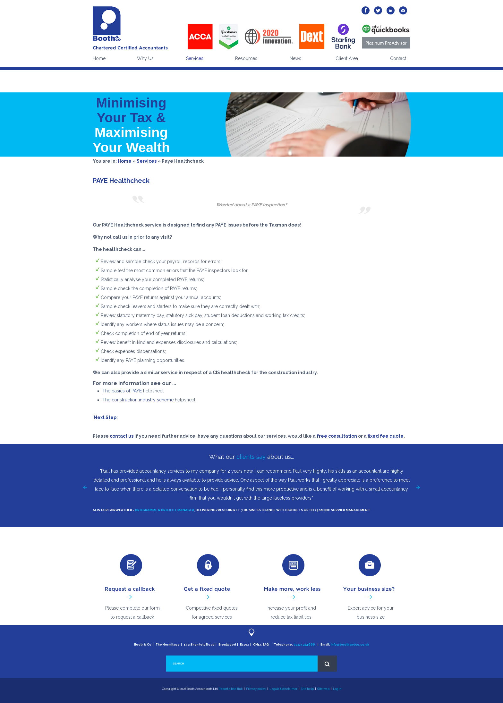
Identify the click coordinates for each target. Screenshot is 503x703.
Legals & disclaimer (283, 688)
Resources (246, 58)
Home (99, 58)
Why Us (145, 58)
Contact (398, 58)
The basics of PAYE (122, 390)
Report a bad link (230, 688)
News (295, 58)
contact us (121, 436)
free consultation (337, 436)
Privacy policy (256, 688)
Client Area (347, 58)
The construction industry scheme (138, 399)
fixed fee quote (386, 436)
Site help (307, 688)
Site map (323, 688)
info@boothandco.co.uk (350, 644)
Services (194, 58)
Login (337, 688)
